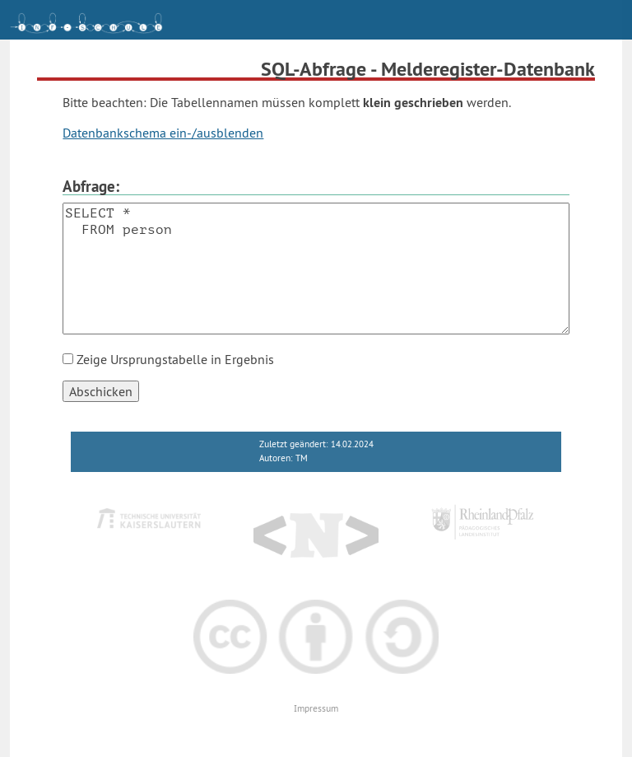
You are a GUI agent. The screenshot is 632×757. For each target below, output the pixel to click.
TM (301, 458)
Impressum (316, 708)
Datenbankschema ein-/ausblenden (163, 132)
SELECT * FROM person (316, 268)
